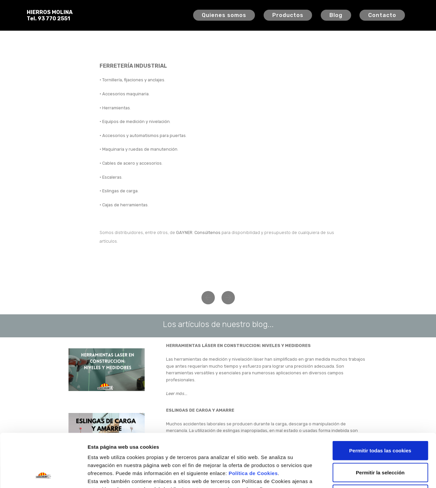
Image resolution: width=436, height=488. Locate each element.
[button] (208, 297)
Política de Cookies (253, 423)
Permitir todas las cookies (380, 400)
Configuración (356, 475)
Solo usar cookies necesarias (380, 444)
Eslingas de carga (120, 190)
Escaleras (112, 177)
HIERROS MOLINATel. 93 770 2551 (49, 15)
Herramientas (116, 107)
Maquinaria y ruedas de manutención (139, 149)
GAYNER (184, 232)
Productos (287, 15)
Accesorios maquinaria (125, 93)
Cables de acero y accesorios (132, 163)
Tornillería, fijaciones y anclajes (133, 79)
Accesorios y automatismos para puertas (144, 135)
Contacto (382, 15)
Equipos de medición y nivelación (136, 121)
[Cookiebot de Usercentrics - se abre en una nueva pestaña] (43, 475)
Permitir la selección (380, 422)
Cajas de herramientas (125, 204)
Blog (335, 15)
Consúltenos (207, 232)
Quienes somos (224, 15)
